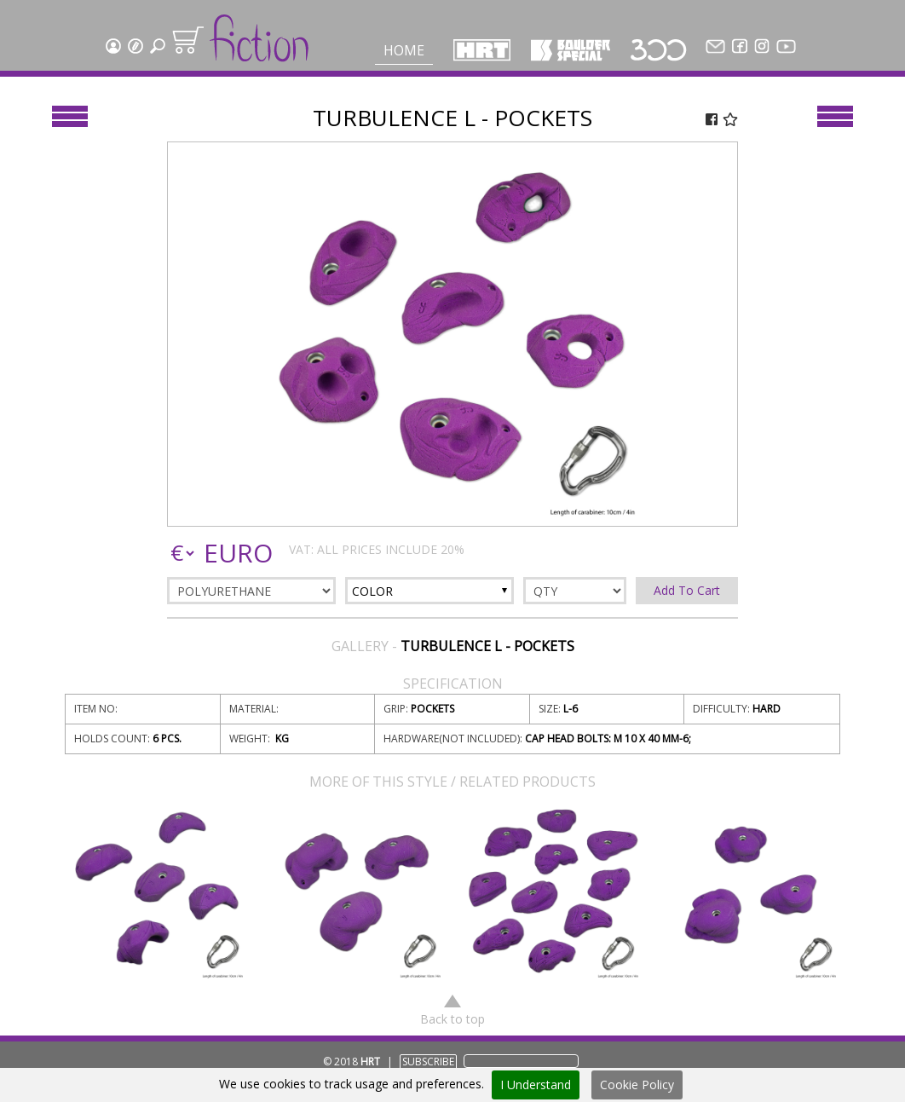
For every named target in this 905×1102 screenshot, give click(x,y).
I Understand (535, 1084)
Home (403, 50)
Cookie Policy (637, 1084)
